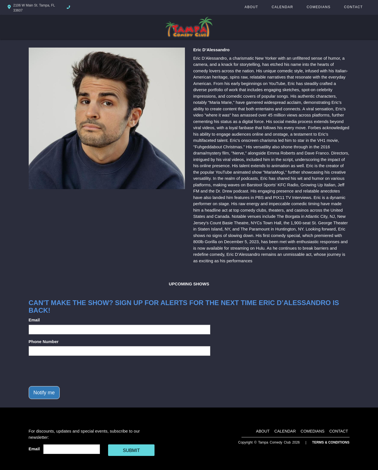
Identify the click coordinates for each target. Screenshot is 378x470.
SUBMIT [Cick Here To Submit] (131, 450)
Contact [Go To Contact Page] (353, 7)
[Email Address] (71, 449)
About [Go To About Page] (251, 7)
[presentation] (71, 371)
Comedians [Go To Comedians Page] (318, 7)
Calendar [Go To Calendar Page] (282, 7)
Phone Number (44, 341)
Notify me (44, 392)
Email (34, 319)
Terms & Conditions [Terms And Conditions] (331, 442)
